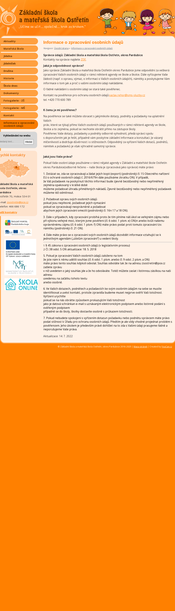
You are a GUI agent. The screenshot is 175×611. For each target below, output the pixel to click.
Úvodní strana (61, 48)
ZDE (83, 59)
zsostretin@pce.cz (17, 202)
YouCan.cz (168, 346)
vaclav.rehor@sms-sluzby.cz (127, 95)
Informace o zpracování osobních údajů (92, 48)
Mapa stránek (140, 346)
